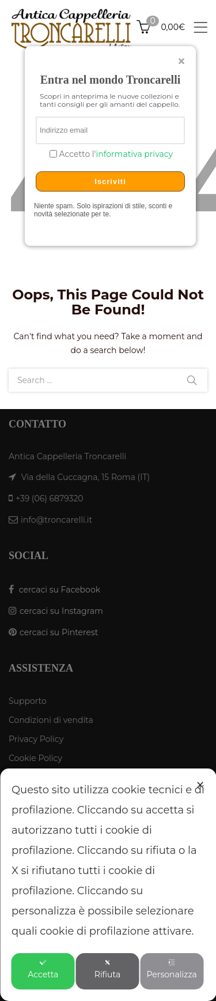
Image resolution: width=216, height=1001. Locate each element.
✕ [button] (200, 785)
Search (191, 380)
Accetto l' (115, 154)
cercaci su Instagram (61, 611)
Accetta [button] (43, 969)
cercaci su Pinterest (59, 632)
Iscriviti (110, 181)
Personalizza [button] (171, 969)
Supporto (28, 701)
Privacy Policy (36, 739)
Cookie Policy (35, 758)
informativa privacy (134, 154)
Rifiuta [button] (107, 969)
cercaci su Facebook (59, 589)
